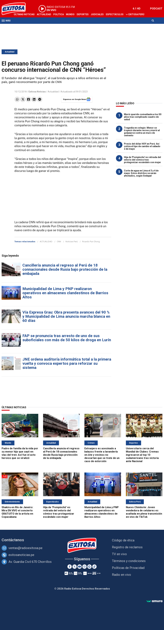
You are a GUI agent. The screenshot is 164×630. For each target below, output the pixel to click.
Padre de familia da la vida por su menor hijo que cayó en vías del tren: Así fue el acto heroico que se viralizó (20, 453)
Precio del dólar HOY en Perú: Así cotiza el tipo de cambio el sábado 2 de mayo (142, 146)
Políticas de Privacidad (128, 568)
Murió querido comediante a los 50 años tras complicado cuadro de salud (142, 117)
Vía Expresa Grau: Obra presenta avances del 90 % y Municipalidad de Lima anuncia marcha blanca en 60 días (66, 316)
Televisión (20, 27)
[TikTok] (94, 566)
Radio (32, 27)
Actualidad (44, 14)
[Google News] (89, 566)
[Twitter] (74, 566)
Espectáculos (114, 14)
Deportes (83, 14)
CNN (59, 241)
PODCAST (156, 8)
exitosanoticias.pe (21, 555)
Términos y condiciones (129, 561)
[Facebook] (69, 566)
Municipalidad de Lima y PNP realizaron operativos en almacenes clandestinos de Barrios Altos (65, 293)
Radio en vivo (121, 575)
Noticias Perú (72, 241)
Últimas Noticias (24, 14)
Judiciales (97, 14)
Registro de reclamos (127, 547)
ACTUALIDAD (46, 241)
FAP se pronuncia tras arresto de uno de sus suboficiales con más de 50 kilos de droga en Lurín (66, 338)
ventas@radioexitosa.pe (25, 548)
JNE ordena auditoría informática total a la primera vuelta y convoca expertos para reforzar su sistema (66, 363)
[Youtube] (79, 566)
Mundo (70, 14)
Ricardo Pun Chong (91, 241)
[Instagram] (84, 566)
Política (58, 14)
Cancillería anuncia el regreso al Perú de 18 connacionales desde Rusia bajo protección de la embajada (64, 269)
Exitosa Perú (136, 14)
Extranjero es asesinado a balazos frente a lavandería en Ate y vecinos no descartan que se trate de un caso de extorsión (101, 455)
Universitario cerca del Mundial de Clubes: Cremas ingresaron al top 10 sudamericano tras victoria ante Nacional (142, 455)
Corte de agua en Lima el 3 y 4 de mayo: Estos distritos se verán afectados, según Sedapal (141, 173)
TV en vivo (119, 554)
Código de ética (123, 540)
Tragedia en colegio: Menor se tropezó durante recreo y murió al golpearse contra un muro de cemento (142, 131)
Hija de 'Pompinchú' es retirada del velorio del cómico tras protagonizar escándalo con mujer (142, 160)
